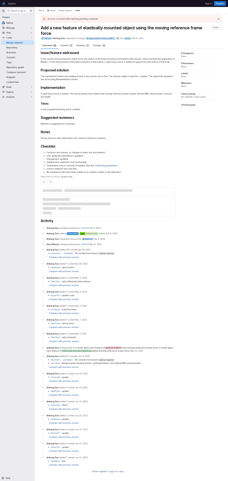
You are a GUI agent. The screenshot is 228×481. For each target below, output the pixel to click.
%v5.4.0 (85, 244)
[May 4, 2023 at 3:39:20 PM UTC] (81, 291)
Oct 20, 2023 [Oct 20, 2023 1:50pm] (52, 177)
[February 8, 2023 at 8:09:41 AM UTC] (95, 228)
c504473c (55, 447)
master (128, 38)
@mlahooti (87, 239)
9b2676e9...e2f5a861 (62, 360)
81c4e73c (55, 295)
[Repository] (17, 47)
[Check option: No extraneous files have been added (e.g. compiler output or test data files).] (44, 172)
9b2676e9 (55, 337)
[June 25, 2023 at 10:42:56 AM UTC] (81, 415)
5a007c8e (55, 391)
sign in (113, 471)
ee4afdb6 (55, 405)
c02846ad (55, 419)
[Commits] (17, 57)
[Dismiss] (218, 19)
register (103, 471)
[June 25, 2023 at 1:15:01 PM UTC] (81, 457)
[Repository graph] (17, 67)
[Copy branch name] (118, 38)
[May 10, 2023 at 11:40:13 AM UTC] (136, 351)
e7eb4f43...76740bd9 (62, 253)
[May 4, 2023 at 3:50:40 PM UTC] (81, 306)
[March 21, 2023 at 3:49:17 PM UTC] (96, 244)
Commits (66, 45)
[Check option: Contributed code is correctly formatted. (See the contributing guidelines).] (44, 165)
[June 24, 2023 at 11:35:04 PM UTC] (81, 373)
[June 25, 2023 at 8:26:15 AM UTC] (81, 401)
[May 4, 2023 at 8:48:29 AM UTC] (81, 278)
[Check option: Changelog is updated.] (44, 159)
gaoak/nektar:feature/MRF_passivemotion (101, 38)
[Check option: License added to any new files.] (44, 169)
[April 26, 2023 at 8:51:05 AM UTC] (81, 263)
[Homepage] (4, 3)
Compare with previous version (64, 257)
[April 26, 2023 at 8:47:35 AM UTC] (84, 249)
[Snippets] (17, 77)
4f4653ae (55, 309)
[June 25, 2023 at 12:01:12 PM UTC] (81, 429)
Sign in (208, 3)
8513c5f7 (55, 433)
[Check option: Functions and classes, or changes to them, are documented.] (44, 152)
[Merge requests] (17, 42)
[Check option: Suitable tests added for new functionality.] (44, 162)
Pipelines (82, 45)
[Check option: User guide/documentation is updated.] (44, 156)
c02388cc (55, 461)
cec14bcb (55, 363)
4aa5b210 (55, 267)
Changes (99, 45)
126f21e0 (55, 323)
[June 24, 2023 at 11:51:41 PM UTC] (81, 387)
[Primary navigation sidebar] (3, 10)
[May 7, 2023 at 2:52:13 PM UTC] (81, 319)
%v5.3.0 (85, 228)
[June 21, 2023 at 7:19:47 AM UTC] (84, 356)
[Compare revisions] (17, 72)
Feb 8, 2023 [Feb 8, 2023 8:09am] (137, 38)
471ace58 (55, 377)
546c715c (55, 281)
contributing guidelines (106, 165)
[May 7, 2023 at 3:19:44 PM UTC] (81, 333)
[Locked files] (17, 82)
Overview (49, 45)
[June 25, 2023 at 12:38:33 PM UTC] (81, 443)
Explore (12, 3)
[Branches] (17, 52)
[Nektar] (17, 22)
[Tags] (17, 62)
